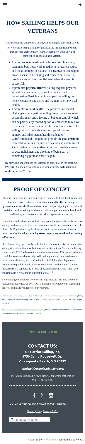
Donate (53, 331)
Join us (42, 331)
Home (31, 331)
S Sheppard (73, 296)
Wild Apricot (49, 439)
